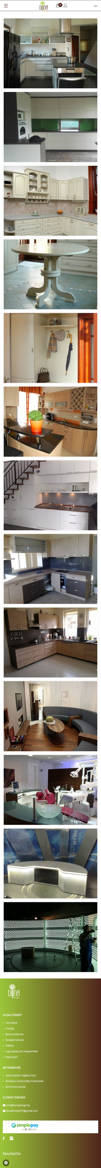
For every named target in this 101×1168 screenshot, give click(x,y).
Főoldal (10, 1028)
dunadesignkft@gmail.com (22, 1110)
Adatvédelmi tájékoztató (21, 1075)
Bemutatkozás (15, 1034)
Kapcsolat (12, 1057)
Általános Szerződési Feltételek (25, 1081)
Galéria (10, 1045)
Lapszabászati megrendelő (22, 1051)
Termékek (11, 1022)
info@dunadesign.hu (18, 1105)
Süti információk (15, 1087)
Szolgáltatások (15, 1040)
